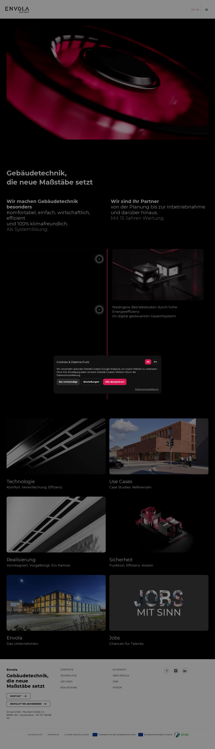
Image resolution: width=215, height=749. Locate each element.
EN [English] (155, 361)
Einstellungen (91, 381)
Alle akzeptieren (114, 381)
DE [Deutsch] (148, 361)
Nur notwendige (68, 381)
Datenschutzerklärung (146, 389)
